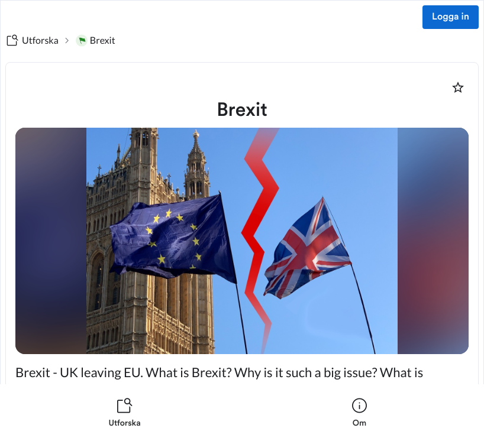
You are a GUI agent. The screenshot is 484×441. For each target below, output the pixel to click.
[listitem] (124, 412)
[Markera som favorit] (458, 87)
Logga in (450, 17)
